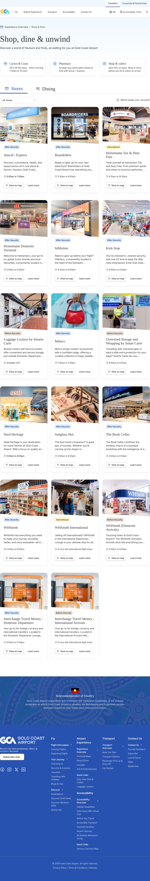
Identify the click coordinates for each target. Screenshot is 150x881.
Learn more (33, 185)
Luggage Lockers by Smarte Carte (23, 341)
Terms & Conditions (78, 867)
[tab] (14, 88)
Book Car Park (109, 752)
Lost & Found (134, 757)
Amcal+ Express (15, 155)
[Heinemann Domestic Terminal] (23, 219)
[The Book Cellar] (126, 405)
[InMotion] (75, 219)
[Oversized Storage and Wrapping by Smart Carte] (126, 312)
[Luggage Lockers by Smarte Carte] (23, 312)
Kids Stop (113, 248)
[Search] (147, 12)
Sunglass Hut (64, 434)
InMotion (61, 248)
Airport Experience (33, 12)
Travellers (113, 3)
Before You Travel (85, 818)
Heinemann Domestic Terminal (19, 248)
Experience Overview (16, 26)
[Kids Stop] (126, 219)
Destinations (57, 794)
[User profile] (130, 12)
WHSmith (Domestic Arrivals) (121, 527)
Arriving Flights (58, 749)
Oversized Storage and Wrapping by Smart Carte (124, 341)
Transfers (55, 772)
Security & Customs (60, 768)
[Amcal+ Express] (23, 126)
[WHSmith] (23, 499)
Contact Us (86, 12)
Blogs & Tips (57, 784)
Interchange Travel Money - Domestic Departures (23, 620)
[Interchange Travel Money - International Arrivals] (75, 592)
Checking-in (57, 763)
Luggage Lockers (85, 786)
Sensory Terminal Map (87, 848)
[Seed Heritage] (23, 405)
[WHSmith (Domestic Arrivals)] (126, 499)
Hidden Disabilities (86, 807)
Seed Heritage (13, 434)
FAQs (130, 762)
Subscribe (133, 753)
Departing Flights (59, 753)
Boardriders (63, 155)
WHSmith (11, 527)
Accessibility (69, 12)
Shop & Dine (83, 760)
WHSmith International (71, 527)
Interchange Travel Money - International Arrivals (74, 620)
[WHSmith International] (75, 499)
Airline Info (56, 810)
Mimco (60, 341)
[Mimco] (75, 312)
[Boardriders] (75, 126)
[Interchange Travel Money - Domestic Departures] (23, 592)
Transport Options (111, 756)
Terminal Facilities (85, 827)
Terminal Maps (84, 756)
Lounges (81, 765)
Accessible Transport (87, 822)
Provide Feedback (136, 749)
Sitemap (93, 867)
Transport (52, 12)
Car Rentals (108, 768)
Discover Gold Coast (61, 798)
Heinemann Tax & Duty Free (123, 155)
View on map (14, 185)
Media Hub (133, 766)
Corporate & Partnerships (134, 3)
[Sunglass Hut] (75, 405)
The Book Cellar (117, 434)
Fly (16, 12)
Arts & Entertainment (87, 769)
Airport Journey (84, 831)
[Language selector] (112, 12)
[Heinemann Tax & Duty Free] (126, 126)
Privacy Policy (60, 867)
